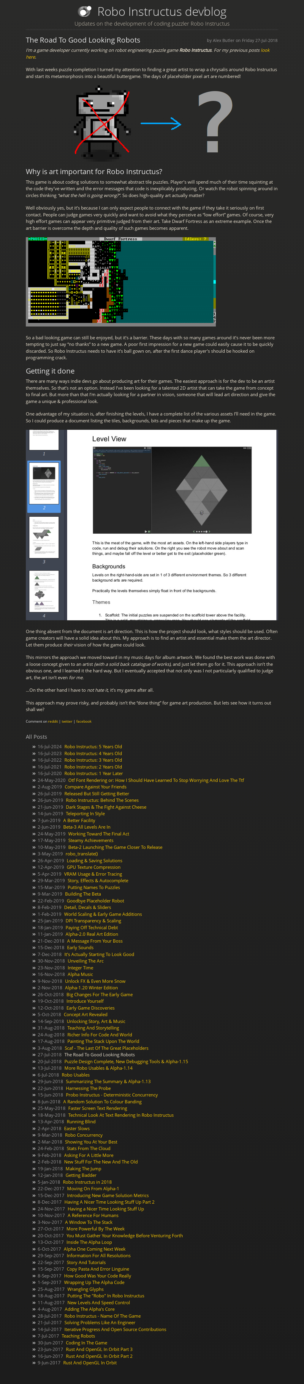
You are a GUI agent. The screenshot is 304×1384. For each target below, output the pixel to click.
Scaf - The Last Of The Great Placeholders (106, 1048)
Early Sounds (80, 947)
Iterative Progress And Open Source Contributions (115, 1329)
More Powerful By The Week (95, 1229)
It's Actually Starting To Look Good (99, 954)
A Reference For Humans (93, 1215)
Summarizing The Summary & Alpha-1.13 (108, 1081)
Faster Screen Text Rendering (97, 1108)
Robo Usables (76, 1075)
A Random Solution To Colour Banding (102, 1102)
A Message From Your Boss (95, 941)
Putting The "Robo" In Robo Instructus (105, 1296)
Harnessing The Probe (88, 1088)
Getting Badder (81, 1175)
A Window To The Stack (89, 1222)
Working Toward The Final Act (98, 834)
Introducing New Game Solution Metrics (108, 1195)
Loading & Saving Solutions (94, 860)
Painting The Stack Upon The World (103, 1041)
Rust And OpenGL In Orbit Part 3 (99, 1349)
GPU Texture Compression (94, 867)
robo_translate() (82, 854)
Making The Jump (83, 1168)
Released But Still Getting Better (96, 793)
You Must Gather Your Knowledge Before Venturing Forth (124, 1235)
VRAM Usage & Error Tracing (93, 874)
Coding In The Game (86, 1343)
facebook (83, 721)
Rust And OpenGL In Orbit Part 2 (99, 1356)
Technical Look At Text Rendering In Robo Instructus (121, 1115)
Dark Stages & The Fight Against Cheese (106, 807)
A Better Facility (79, 820)
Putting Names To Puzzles (94, 887)
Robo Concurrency (84, 1135)
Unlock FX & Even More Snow (95, 981)
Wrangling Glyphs (85, 1289)
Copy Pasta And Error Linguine (98, 1269)
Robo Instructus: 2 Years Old (93, 767)
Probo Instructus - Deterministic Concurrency (112, 1095)
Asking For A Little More (88, 1155)
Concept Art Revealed (85, 1014)
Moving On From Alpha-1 (93, 1188)
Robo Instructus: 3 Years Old (93, 760)
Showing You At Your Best (91, 1142)
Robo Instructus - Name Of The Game (102, 1316)
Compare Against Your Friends (95, 787)
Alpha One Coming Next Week (95, 1249)
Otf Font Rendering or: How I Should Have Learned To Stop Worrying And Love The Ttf (156, 780)
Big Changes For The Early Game (99, 994)
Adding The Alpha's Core (90, 1309)
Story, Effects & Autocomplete (98, 880)
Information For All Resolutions (99, 1255)
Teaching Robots (78, 1336)
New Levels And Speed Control (98, 1302)
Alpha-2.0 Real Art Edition (92, 934)
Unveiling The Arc (86, 961)
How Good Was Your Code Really (97, 1276)
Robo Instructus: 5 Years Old (93, 746)
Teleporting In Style (85, 813)
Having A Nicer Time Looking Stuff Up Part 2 (109, 1202)
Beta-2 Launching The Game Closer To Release (115, 847)
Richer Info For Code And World (99, 1035)
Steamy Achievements (90, 840)
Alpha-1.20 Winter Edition (91, 988)
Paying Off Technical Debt (92, 927)
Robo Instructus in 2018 (87, 1182)
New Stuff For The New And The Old (101, 1162)
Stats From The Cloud (88, 1148)
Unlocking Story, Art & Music (96, 1021)
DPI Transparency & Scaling (93, 921)
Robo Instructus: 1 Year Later (93, 773)
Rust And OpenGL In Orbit (90, 1363)
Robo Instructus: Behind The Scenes (102, 800)
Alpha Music (80, 974)
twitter (67, 721)
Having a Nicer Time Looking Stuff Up (106, 1209)
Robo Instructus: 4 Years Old (93, 753)
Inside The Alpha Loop (89, 1242)
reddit (53, 721)
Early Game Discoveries (90, 1008)
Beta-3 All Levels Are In (86, 827)
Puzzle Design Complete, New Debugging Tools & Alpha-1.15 (126, 1061)
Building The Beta (83, 894)
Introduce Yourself (85, 1001)
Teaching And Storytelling (93, 1028)
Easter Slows (77, 1128)
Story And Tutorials (86, 1262)
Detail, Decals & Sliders (87, 907)
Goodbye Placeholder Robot (95, 901)
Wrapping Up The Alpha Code (94, 1282)
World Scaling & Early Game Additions (103, 914)
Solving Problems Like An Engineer (99, 1322)
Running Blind (81, 1121)
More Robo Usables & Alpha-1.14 (98, 1068)
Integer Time (80, 968)
